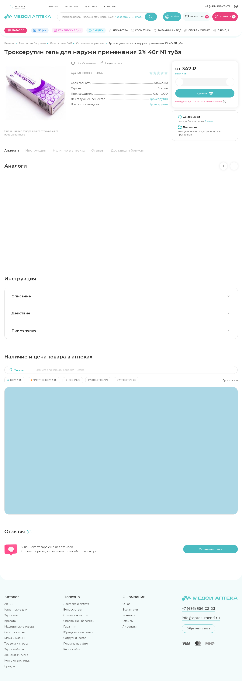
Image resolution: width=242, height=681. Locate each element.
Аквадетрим (122, 16)
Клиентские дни (15, 609)
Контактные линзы (17, 660)
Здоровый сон (14, 649)
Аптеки (53, 6)
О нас (126, 604)
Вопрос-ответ (72, 609)
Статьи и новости (75, 615)
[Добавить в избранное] (83, 63)
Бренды (9, 666)
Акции (8, 604)
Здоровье (11, 615)
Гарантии (70, 626)
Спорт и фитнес (15, 632)
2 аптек (209, 121)
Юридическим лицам (78, 632)
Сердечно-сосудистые (90, 43)
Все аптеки (130, 609)
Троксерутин (159, 99)
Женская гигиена (16, 655)
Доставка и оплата (76, 604)
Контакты (110, 6)
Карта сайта (71, 649)
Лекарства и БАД (61, 43)
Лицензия (71, 6)
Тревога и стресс (16, 643)
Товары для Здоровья (32, 43)
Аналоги (11, 150)
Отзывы (97, 150)
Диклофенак (140, 16)
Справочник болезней (79, 621)
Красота (10, 621)
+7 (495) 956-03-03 (217, 6)
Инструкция (35, 150)
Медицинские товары (19, 626)
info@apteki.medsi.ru (201, 618)
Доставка (91, 6)
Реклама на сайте (75, 643)
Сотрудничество (74, 638)
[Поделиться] (110, 63)
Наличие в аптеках (69, 150)
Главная (9, 43)
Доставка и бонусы (127, 150)
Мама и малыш (14, 638)
